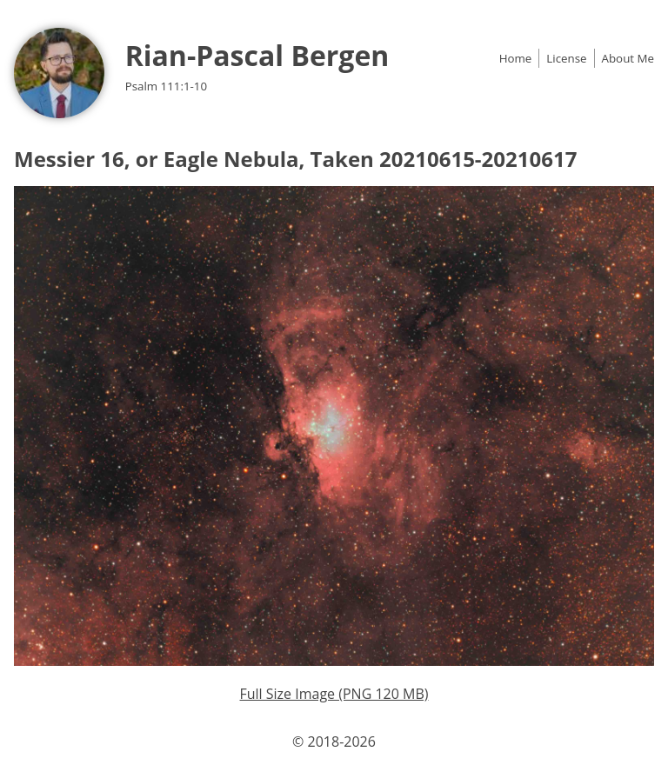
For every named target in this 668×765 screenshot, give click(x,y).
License (566, 58)
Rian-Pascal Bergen (257, 55)
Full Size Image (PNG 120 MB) (334, 693)
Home (515, 58)
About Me (628, 58)
